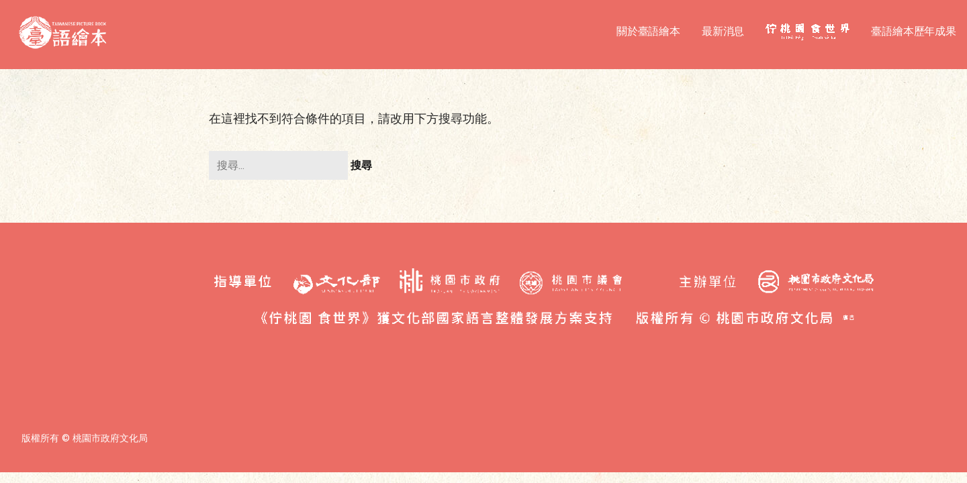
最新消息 (723, 31)
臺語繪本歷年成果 (913, 31)
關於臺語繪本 (648, 31)
